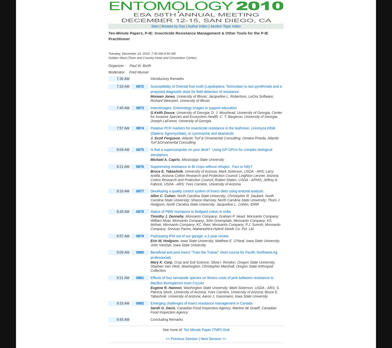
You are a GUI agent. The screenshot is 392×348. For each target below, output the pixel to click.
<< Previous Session (182, 339)
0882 (140, 303)
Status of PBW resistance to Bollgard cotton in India (190, 212)
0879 (140, 236)
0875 (140, 150)
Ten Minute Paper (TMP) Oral (206, 330)
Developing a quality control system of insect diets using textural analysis (206, 191)
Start (155, 26)
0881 (140, 278)
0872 (140, 86)
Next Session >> (213, 339)
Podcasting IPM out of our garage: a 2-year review (189, 236)
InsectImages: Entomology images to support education (194, 108)
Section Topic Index (225, 26)
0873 (140, 108)
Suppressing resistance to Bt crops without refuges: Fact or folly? (201, 167)
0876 (140, 167)
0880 (140, 252)
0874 (140, 128)
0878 (140, 212)
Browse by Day (173, 26)
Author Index (198, 26)
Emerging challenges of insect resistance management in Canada (201, 303)
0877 (140, 191)
